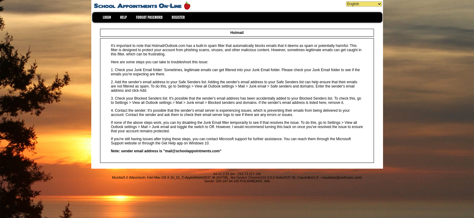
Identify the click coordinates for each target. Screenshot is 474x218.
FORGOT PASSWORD (149, 17)
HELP (123, 17)
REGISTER (178, 17)
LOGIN (107, 17)
